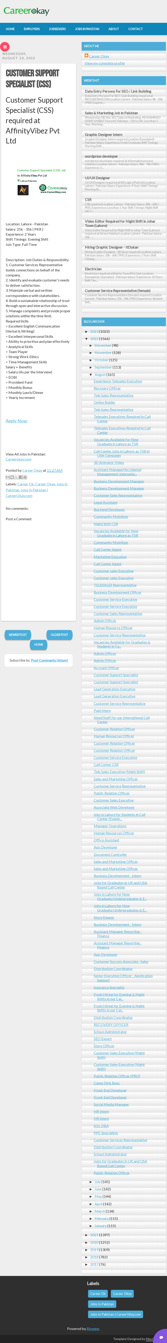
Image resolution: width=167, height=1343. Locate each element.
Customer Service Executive (115, 599)
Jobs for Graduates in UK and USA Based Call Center (120, 884)
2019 (94, 1249)
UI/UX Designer (97, 178)
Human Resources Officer (114, 736)
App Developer (105, 847)
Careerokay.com (18, 459)
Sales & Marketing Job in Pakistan (111, 113)
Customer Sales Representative (118, 495)
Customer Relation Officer (114, 729)
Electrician (93, 269)
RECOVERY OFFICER (111, 1024)
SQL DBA (101, 1126)
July (98, 1181)
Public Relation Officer (112, 793)
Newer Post (18, 635)
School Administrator (110, 1031)
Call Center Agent (107, 549)
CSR (88, 199)
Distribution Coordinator (113, 968)
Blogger (93, 1328)
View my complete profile (105, 63)
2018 (94, 1257)
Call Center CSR (106, 764)
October (101, 360)
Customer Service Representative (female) (117, 290)
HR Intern (101, 1111)
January (101, 1225)
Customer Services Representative (120, 1140)
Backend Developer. (109, 509)
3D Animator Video (109, 462)
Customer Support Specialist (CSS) (32, 79)
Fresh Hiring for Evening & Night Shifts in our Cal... (119, 996)
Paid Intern (102, 710)
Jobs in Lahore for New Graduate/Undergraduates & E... (120, 896)
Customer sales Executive (114, 571)
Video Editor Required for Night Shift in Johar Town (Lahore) (120, 223)
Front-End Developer (110, 1090)
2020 (94, 1242)
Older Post (59, 635)
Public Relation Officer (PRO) (117, 1076)
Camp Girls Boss (107, 1083)
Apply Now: (17, 420)
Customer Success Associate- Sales (121, 961)
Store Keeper (104, 917)
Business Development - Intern (117, 875)
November (103, 352)
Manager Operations (110, 826)
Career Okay (45, 484)
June (98, 1189)
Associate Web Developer (114, 807)
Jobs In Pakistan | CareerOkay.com (115, 1314)
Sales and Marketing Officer (116, 779)
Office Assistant (106, 840)
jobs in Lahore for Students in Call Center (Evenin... (119, 816)
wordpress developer (101, 156)
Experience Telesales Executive (118, 381)
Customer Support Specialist (116, 675)
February (102, 1218)
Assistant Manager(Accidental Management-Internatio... (117, 471)
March (100, 1211)
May (98, 1196)
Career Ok (26, 484)
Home (38, 644)
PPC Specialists (106, 1133)
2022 (94, 338)
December (103, 345)
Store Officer (104, 1046)
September (103, 367)
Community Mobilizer (111, 516)
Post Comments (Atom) (49, 660)
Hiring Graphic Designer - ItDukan (111, 247)
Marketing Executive (110, 556)
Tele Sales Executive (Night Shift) (119, 771)
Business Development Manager (119, 481)
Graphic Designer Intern (103, 134)
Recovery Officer (107, 388)
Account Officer (106, 668)
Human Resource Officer (113, 627)
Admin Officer (105, 620)
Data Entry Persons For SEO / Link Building (118, 91)
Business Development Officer (118, 592)
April (98, 1204)
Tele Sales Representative (113, 395)
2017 (94, 1264)
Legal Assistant (105, 502)
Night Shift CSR (106, 524)
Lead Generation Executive (114, 689)
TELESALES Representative (115, 585)
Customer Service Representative (120, 635)
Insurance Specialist (109, 987)
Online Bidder (104, 402)
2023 (94, 331)
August (100, 374)
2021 (94, 1235)
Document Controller (110, 854)
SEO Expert (103, 1038)
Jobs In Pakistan (102, 1304)
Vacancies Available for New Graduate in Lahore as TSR (116, 441)
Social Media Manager (111, 1104)
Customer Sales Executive (114, 800)
